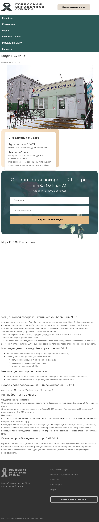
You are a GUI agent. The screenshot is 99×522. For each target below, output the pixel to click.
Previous (6, 97)
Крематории (8, 24)
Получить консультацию (49, 219)
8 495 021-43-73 (50, 185)
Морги (5, 30)
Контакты (7, 49)
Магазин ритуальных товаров (64, 474)
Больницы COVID (11, 36)
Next (92, 97)
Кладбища (7, 18)
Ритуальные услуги (12, 43)
